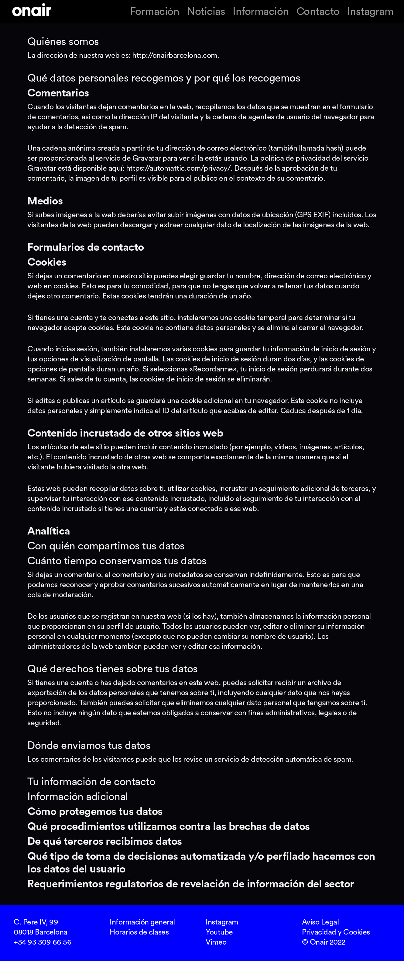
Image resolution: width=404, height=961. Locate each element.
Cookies (356, 932)
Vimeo (216, 942)
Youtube (219, 932)
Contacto (318, 11)
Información (261, 11)
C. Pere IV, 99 (36, 922)
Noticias (206, 11)
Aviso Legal (320, 922)
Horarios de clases (139, 932)
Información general (142, 922)
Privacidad (319, 932)
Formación (155, 11)
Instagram (370, 11)
